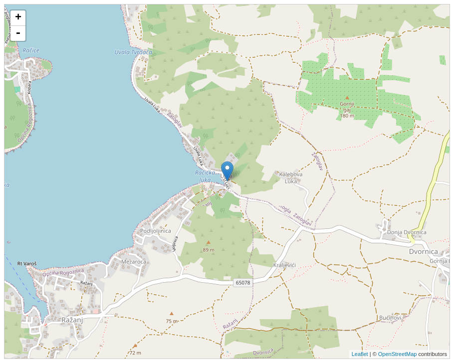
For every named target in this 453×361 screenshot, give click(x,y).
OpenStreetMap (397, 354)
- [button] (17, 33)
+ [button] (18, 17)
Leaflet (360, 354)
